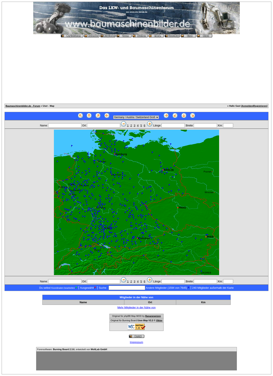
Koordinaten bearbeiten (63, 288)
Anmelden (247, 106)
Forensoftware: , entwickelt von (72, 349)
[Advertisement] (136, 69)
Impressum (136, 342)
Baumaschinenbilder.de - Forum (23, 106)
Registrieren (260, 106)
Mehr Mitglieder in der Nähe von (137, 307)
